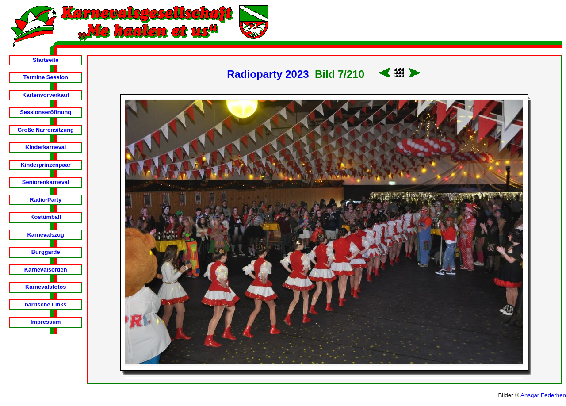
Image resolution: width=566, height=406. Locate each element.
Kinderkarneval (45, 147)
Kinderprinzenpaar (46, 164)
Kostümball (45, 217)
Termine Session (45, 77)
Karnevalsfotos (45, 286)
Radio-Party (45, 199)
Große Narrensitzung (46, 129)
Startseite (45, 60)
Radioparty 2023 (268, 74)
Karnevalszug (45, 234)
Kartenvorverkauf (45, 95)
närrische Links (46, 304)
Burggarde (45, 252)
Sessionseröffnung (45, 112)
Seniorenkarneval (45, 182)
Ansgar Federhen (543, 395)
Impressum (46, 321)
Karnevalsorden (45, 269)
